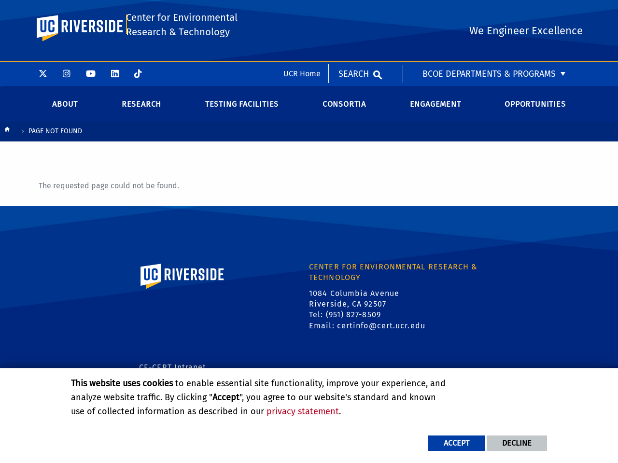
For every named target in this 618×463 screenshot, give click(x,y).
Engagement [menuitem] (435, 107)
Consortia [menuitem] (344, 107)
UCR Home (302, 11)
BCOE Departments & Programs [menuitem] (489, 12)
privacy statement (303, 411)
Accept (456, 443)
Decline (517, 443)
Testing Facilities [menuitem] (242, 107)
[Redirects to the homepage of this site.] (7, 134)
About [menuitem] (65, 107)
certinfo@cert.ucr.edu (381, 329)
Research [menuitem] (141, 107)
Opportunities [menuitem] (535, 107)
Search (353, 12)
